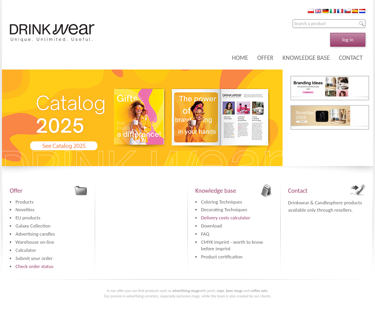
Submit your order (34, 258)
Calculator (25, 250)
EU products (27, 218)
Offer (16, 190)
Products (24, 202)
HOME (240, 57)
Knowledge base (215, 190)
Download (211, 226)
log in (347, 39)
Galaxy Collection (33, 226)
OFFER (265, 57)
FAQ (205, 234)
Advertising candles (35, 234)
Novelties (24, 209)
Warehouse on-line (34, 242)
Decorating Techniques (224, 209)
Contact (297, 190)
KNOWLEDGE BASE (306, 57)
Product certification (221, 257)
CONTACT (351, 57)
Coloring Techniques (221, 202)
